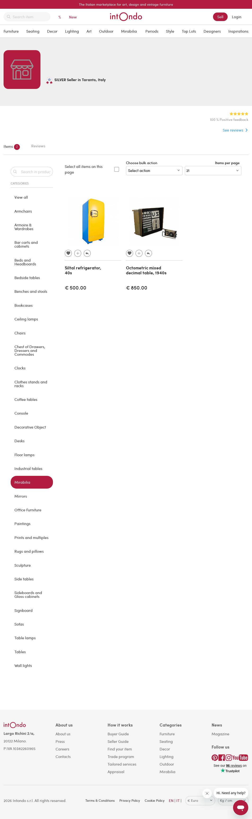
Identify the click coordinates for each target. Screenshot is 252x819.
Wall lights (23, 665)
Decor (52, 31)
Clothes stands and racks (30, 383)
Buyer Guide (118, 733)
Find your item (120, 748)
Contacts (63, 756)
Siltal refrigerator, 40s (83, 270)
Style (170, 31)
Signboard (23, 610)
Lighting (72, 31)
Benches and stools (30, 291)
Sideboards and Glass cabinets (28, 594)
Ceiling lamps (26, 318)
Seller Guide (118, 741)
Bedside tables (27, 277)
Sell (220, 16)
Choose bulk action (154, 167)
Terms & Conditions (100, 800)
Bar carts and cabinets (26, 244)
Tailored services (122, 764)
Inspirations (238, 31)
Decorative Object (30, 427)
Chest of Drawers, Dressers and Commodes (29, 350)
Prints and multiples (31, 537)
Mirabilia (129, 31)
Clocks (20, 367)
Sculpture (22, 565)
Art (89, 31)
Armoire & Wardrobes (23, 226)
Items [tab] (12, 147)
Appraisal (116, 771)
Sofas (19, 624)
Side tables (24, 578)
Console (21, 413)
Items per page (228, 162)
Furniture (11, 31)
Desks (19, 440)
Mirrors (20, 496)
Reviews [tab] (38, 145)
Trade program (121, 756)
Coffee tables (25, 399)
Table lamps (25, 637)
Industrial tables (28, 468)
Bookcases (23, 305)
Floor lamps (24, 454)
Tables (20, 651)
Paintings (22, 523)
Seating (32, 31)
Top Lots (189, 31)
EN (171, 800)
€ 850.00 (136, 287)
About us (63, 733)
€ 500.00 (75, 287)
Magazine (220, 733)
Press (60, 741)
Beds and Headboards (25, 262)
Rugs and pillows (29, 551)
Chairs (20, 332)
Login (236, 16)
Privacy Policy (129, 800)
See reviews (233, 129)
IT (178, 800)
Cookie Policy (155, 800)
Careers (62, 748)
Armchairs (23, 211)
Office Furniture (27, 509)
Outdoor (106, 31)
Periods (151, 31)
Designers (212, 31)
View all (21, 197)
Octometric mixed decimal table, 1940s (146, 270)
